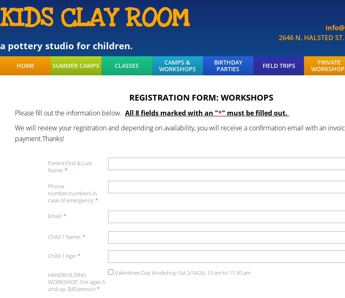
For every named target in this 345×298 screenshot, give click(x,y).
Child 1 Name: (66, 236)
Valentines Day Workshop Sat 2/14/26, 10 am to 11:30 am (179, 272)
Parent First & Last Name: (70, 167)
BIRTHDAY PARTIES (228, 65)
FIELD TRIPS (279, 65)
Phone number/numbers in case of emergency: (73, 193)
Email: (57, 216)
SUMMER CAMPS (76, 65)
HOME (25, 65)
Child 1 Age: (64, 256)
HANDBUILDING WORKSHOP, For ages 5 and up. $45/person (76, 282)
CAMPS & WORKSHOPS (177, 65)
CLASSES (127, 65)
